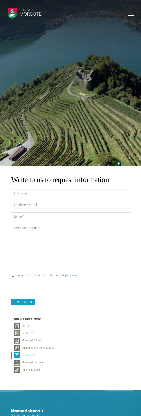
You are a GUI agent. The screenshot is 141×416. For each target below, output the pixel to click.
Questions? (24, 355)
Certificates (24, 333)
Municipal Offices (28, 341)
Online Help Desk (27, 319)
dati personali (68, 275)
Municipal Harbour (28, 363)
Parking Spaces (27, 370)
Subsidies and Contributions (34, 348)
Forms (22, 326)
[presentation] (39, 288)
